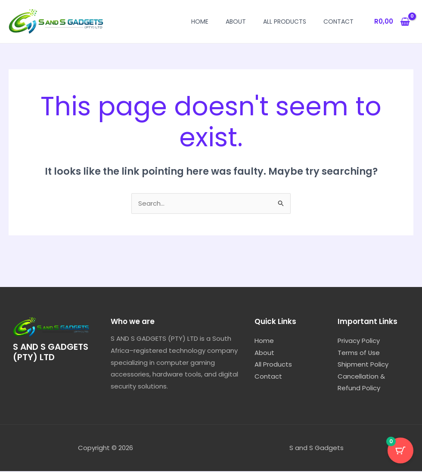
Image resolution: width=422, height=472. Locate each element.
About (236, 21)
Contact (338, 21)
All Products (284, 21)
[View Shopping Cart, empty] (392, 21)
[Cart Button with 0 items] (400, 450)
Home (199, 21)
